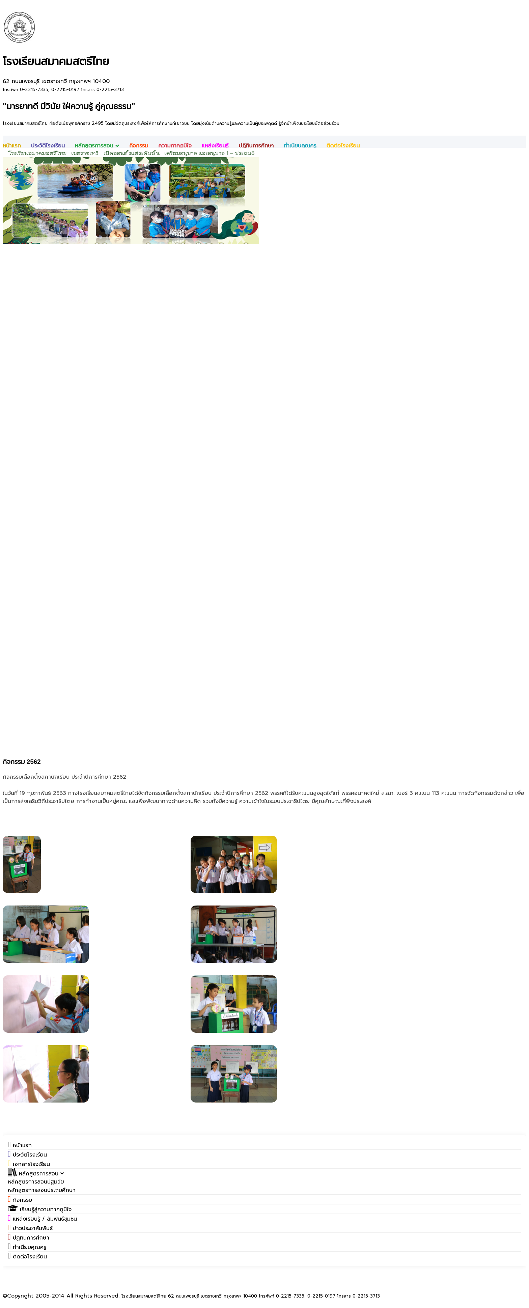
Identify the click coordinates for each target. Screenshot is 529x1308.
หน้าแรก (12, 145)
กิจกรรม (138, 145)
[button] (36, 1174)
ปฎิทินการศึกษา (256, 145)
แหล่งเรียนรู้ (215, 145)
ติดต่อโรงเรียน (343, 145)
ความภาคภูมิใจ (175, 145)
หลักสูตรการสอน (97, 145)
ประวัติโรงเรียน (48, 145)
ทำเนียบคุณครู (300, 145)
